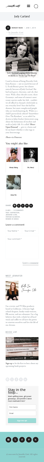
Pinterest (17, 137)
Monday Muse (14, 28)
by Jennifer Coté (16, 32)
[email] (22, 413)
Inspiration (14, 213)
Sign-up (9, 363)
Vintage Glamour (13, 217)
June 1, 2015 (31, 28)
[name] (22, 407)
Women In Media (12, 219)
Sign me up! (22, 420)
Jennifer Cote (11, 215)
